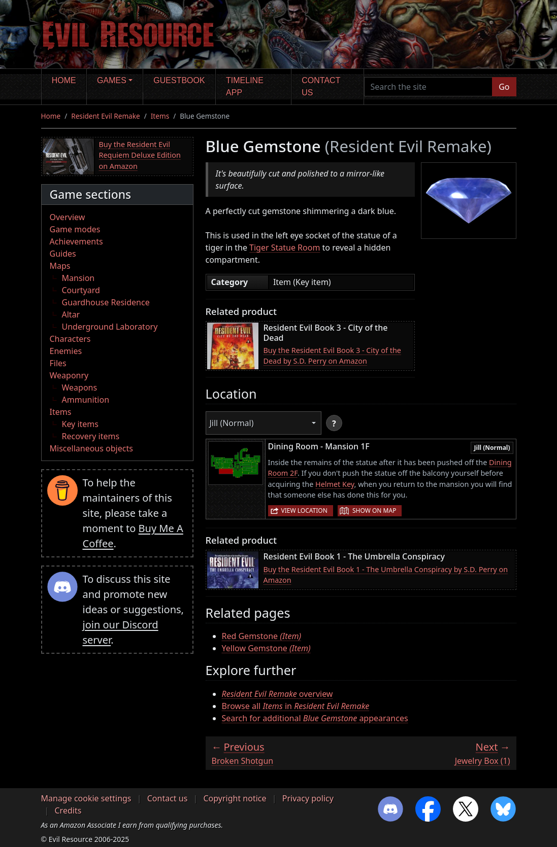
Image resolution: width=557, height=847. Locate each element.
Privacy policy (308, 798)
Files (58, 363)
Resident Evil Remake (105, 116)
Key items (80, 424)
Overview (67, 217)
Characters (70, 338)
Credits (68, 810)
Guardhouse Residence (106, 302)
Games (111, 80)
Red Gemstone (262, 636)
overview (277, 693)
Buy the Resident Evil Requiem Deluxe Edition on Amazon (140, 155)
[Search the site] (428, 86)
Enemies (66, 351)
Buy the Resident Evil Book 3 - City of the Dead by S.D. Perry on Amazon (332, 355)
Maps (60, 265)
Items (160, 116)
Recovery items (91, 436)
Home (64, 80)
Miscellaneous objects (91, 448)
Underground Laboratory (110, 326)
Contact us (321, 86)
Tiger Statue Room (284, 247)
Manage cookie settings (86, 798)
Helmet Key (334, 484)
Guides (63, 253)
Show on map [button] (374, 510)
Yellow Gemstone (266, 648)
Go (504, 86)
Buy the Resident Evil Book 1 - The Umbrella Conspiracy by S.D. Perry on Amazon (386, 574)
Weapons (79, 387)
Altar (71, 314)
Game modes (75, 229)
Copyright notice (235, 798)
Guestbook (179, 80)
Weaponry (69, 375)
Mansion (78, 278)
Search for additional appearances (315, 718)
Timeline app (245, 86)
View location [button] (304, 510)
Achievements (76, 241)
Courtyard (81, 290)
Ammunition (86, 399)
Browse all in (296, 706)
